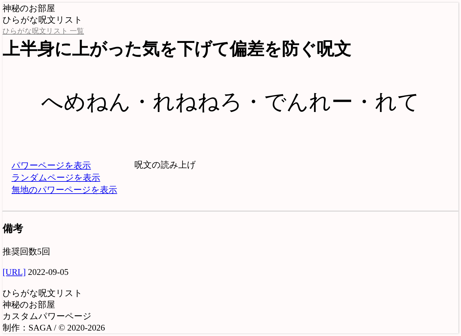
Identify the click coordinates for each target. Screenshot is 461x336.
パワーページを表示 (51, 165)
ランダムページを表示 (56, 177)
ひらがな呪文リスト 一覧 (43, 31)
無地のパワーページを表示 (64, 190)
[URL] (14, 272)
